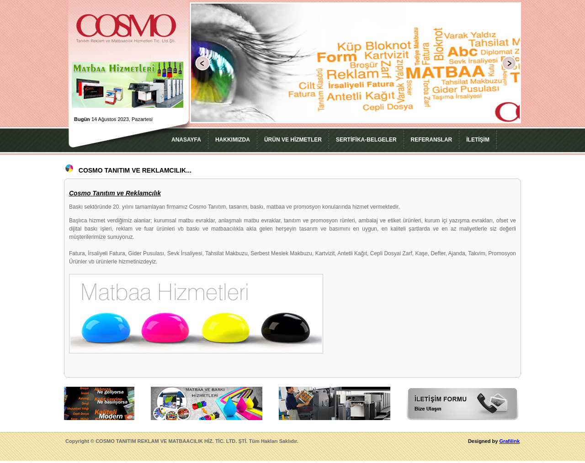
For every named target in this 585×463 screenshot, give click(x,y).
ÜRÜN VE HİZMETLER (293, 140)
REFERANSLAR (431, 140)
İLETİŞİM (477, 140)
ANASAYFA (186, 140)
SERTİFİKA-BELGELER (366, 140)
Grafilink (509, 441)
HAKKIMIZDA (232, 140)
